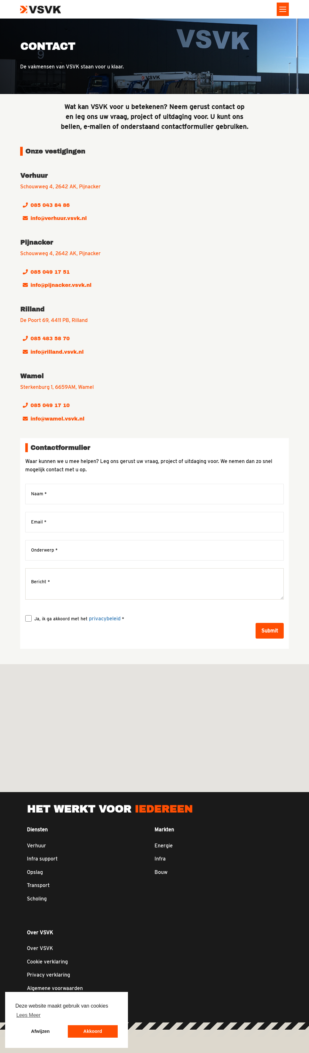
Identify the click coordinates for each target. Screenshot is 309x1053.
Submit (269, 631)
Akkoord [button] (92, 1031)
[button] (168, 678)
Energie (163, 846)
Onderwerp (44, 550)
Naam (39, 494)
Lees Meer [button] (28, 1015)
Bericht (40, 581)
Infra (160, 859)
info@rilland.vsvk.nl (53, 352)
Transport (38, 885)
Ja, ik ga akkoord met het (79, 619)
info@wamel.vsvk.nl (53, 418)
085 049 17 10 (46, 405)
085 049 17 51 (46, 272)
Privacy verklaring (48, 975)
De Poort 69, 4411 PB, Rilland (54, 320)
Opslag (35, 872)
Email (38, 522)
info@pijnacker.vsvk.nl (57, 285)
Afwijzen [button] (40, 1031)
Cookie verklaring (47, 962)
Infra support (42, 859)
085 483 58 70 (46, 338)
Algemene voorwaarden (55, 988)
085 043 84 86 (46, 205)
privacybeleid (105, 619)
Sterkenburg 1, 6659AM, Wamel (57, 387)
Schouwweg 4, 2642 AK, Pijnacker (60, 187)
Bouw (161, 872)
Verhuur (36, 846)
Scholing (37, 899)
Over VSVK (40, 948)
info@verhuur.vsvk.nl (55, 218)
